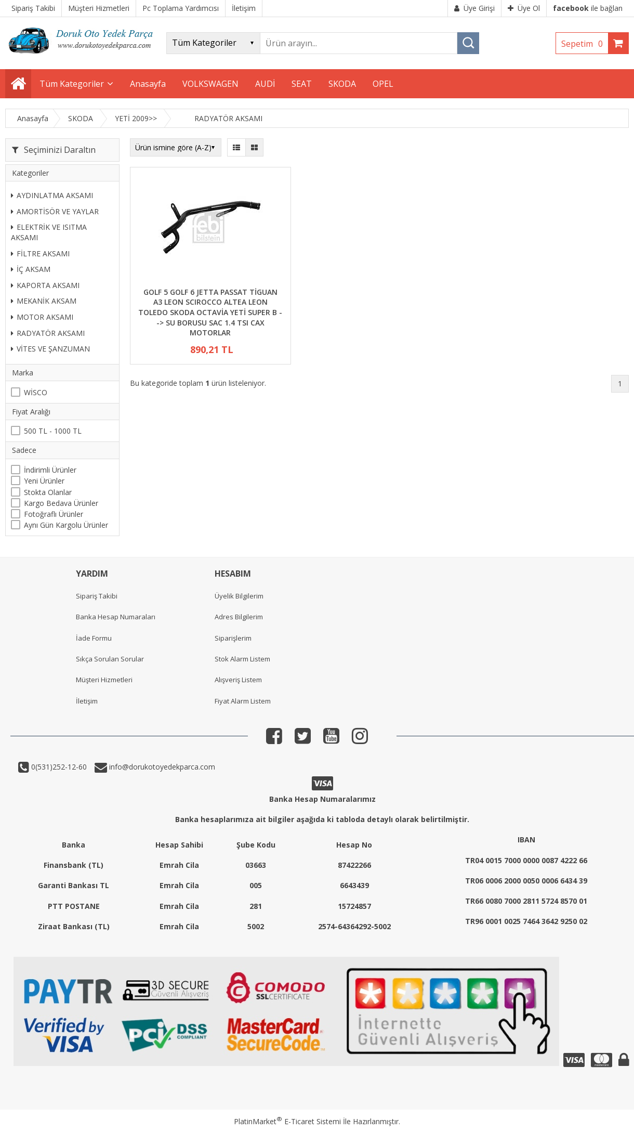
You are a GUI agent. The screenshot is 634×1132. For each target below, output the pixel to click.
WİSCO (35, 392)
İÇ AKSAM (30, 269)
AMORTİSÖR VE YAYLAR (55, 211)
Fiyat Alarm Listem (243, 701)
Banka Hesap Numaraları (115, 616)
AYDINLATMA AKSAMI (52, 195)
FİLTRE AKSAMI (40, 253)
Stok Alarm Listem (242, 658)
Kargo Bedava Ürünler (61, 503)
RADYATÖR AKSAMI (48, 333)
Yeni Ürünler (44, 481)
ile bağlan (588, 8)
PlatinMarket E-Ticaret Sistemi (287, 1121)
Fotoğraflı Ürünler (53, 514)
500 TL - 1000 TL (53, 431)
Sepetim (584, 43)
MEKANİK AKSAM (43, 301)
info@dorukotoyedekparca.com (161, 767)
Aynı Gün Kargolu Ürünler (66, 525)
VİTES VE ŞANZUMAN (50, 349)
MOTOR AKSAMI (42, 317)
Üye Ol (524, 8)
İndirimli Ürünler (50, 470)
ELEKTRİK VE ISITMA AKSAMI (49, 232)
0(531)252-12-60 (58, 767)
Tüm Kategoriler (71, 83)
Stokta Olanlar (48, 492)
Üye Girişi (474, 8)
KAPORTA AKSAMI (45, 285)
